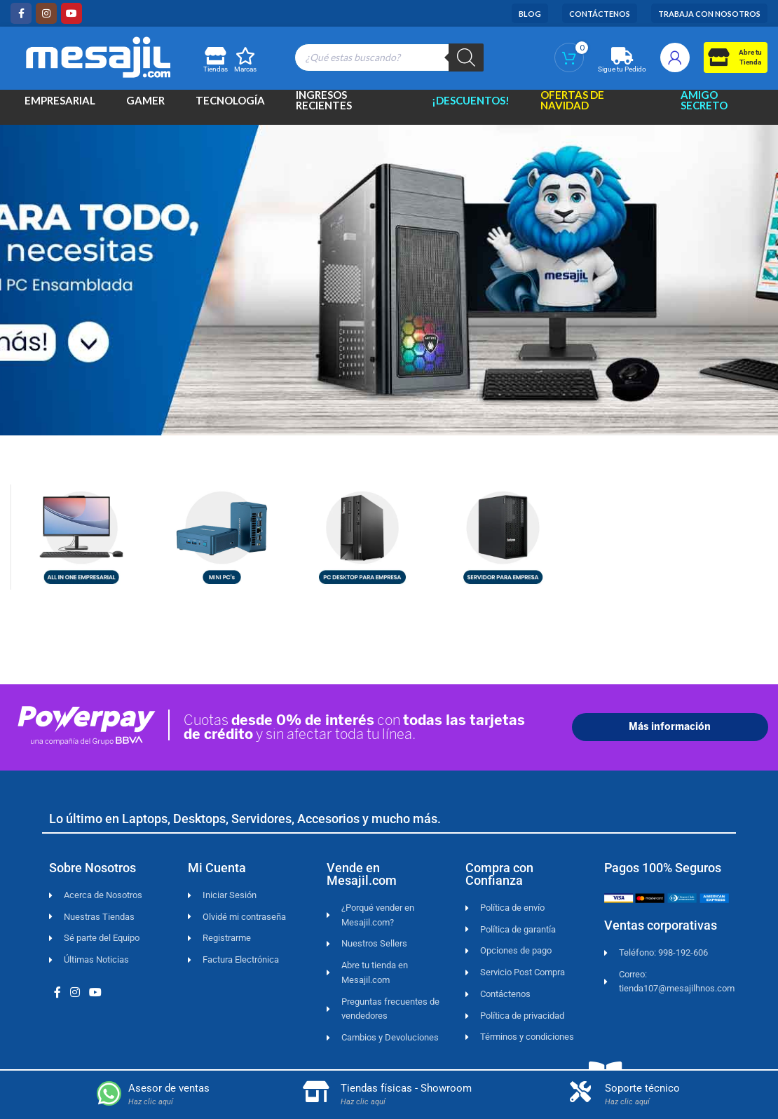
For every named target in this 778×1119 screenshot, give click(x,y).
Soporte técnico (642, 1088)
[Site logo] (98, 55)
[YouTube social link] (71, 13)
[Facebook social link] (21, 13)
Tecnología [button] (230, 105)
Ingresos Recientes (324, 105)
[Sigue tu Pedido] (622, 56)
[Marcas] (245, 56)
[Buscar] (466, 57)
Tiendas (215, 69)
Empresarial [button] (60, 105)
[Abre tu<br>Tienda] (718, 57)
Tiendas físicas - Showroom (406, 1088)
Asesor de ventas (169, 1088)
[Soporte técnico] (580, 1091)
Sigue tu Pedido (622, 69)
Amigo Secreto (704, 105)
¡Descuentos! (471, 105)
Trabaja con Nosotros (709, 13)
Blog (530, 13)
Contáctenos (599, 13)
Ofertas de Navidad (572, 105)
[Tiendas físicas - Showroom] (316, 1091)
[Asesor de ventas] (109, 1093)
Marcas (245, 69)
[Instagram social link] (46, 13)
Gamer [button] (145, 105)
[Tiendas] (215, 56)
